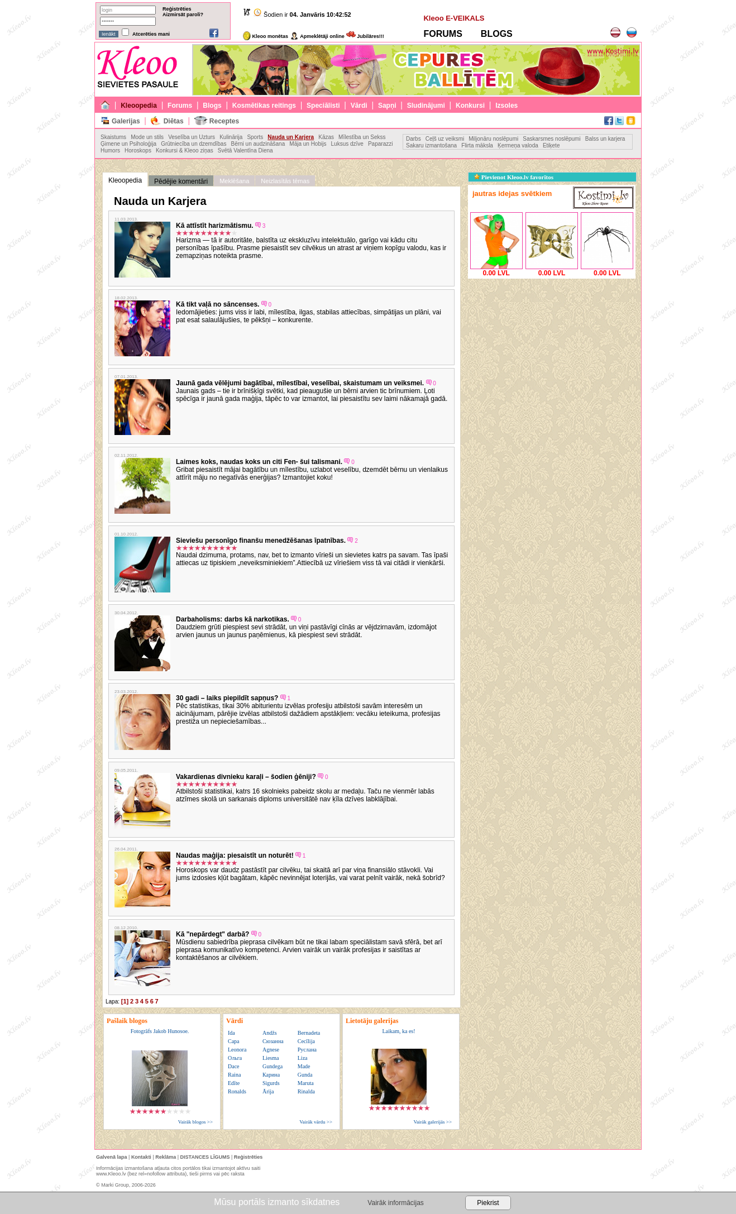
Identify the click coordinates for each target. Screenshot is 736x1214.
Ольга (235, 1058)
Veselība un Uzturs (191, 137)
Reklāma (165, 1157)
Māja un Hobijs (307, 144)
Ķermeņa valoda (518, 145)
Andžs (269, 1033)
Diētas (174, 121)
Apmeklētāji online (317, 36)
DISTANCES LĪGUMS (205, 1157)
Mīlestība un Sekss (361, 137)
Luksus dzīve (347, 144)
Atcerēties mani (151, 34)
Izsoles (506, 105)
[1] (124, 1001)
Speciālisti (323, 105)
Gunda (305, 1075)
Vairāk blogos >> (195, 1122)
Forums (180, 105)
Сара (234, 1041)
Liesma (270, 1058)
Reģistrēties (177, 9)
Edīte (234, 1083)
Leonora (237, 1049)
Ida (231, 1033)
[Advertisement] (551, 351)
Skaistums (113, 137)
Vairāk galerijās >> (432, 1122)
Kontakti (141, 1157)
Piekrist (488, 1203)
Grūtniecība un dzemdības (193, 144)
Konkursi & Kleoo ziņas (184, 150)
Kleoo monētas (265, 36)
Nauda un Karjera (290, 137)
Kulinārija (230, 137)
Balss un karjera (605, 139)
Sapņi (387, 105)
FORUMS (442, 34)
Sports (255, 137)
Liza (303, 1058)
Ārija (268, 1091)
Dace (234, 1066)
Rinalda (306, 1091)
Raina (234, 1075)
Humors (110, 150)
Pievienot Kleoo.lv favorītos (513, 177)
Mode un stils (147, 137)
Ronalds (237, 1091)
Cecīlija (306, 1041)
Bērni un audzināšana (258, 144)
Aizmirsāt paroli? (183, 14)
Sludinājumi (426, 105)
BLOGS (497, 34)
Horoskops (138, 150)
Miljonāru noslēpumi (493, 139)
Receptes (224, 121)
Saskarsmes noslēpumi (551, 139)
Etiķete (551, 145)
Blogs (212, 105)
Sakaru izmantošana (431, 145)
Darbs (413, 139)
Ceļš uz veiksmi (445, 139)
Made (304, 1066)
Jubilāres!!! (365, 36)
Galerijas (126, 121)
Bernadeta (309, 1033)
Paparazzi (380, 144)
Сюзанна (273, 1041)
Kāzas (326, 137)
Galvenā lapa (111, 1157)
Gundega (272, 1066)
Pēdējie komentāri (181, 181)
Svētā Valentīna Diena (245, 150)
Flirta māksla (477, 145)
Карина (271, 1075)
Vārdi (359, 105)
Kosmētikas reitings (264, 105)
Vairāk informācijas (395, 1203)
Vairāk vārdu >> (315, 1122)
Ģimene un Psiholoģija (128, 144)
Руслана (307, 1049)
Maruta (306, 1083)
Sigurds (271, 1083)
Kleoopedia (139, 105)
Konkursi (470, 105)
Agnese (270, 1049)
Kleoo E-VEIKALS (453, 18)
